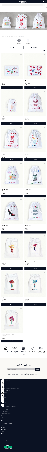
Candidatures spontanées (5, 440)
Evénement (3, 415)
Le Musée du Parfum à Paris (6, 404)
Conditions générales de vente (6, 384)
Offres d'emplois (4, 441)
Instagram (4, 429)
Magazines (3, 417)
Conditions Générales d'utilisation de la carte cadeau (10, 388)
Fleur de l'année (3, 400)
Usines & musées (3, 397)
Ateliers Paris (3, 390)
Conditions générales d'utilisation (7, 386)
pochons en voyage (28, 42)
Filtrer (12, 47)
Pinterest (3, 427)
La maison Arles (2, 393)
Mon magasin (3, 383)
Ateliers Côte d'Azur (3, 387)
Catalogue (3, 418)
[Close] (46, 7)
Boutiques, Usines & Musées (6, 413)
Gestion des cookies (4, 392)
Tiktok (3, 431)
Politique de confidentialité (5, 390)
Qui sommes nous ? (4, 411)
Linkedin (3, 433)
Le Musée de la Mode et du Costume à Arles (8, 406)
